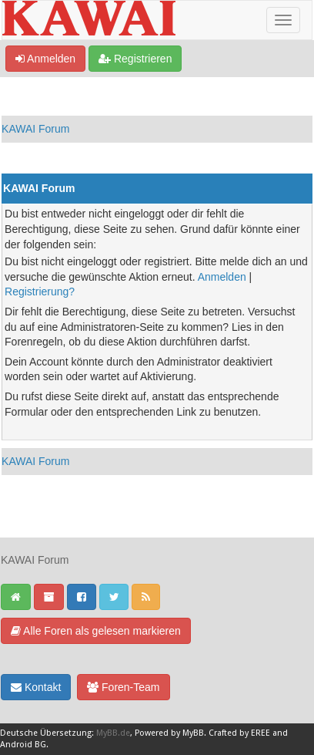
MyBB (193, 733)
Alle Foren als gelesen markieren (96, 631)
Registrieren (135, 58)
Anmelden (45, 58)
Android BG (23, 745)
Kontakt (36, 687)
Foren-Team (123, 687)
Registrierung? (40, 291)
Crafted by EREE (239, 733)
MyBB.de (113, 733)
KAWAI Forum (35, 129)
